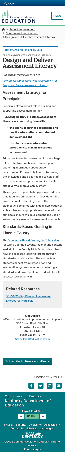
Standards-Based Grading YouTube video (33, 239)
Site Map (32, 427)
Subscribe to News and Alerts (27, 360)
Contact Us (17, 427)
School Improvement (22, 29)
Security (21, 423)
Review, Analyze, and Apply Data (25, 49)
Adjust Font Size (32, 410)
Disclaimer (35, 423)
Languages (47, 427)
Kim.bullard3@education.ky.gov (32, 338)
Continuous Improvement (22, 33)
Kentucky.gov (32, 448)
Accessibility (52, 423)
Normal (32, 415)
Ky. (8, 3)
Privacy (8, 423)
